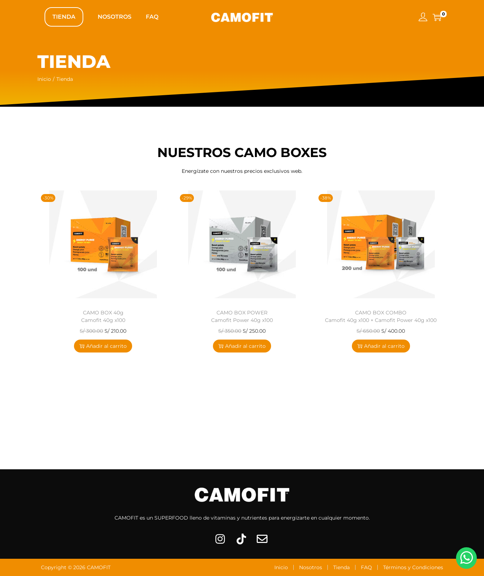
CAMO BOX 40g (103, 316)
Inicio (44, 79)
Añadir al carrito (103, 346)
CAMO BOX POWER (242, 316)
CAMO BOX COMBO (381, 316)
